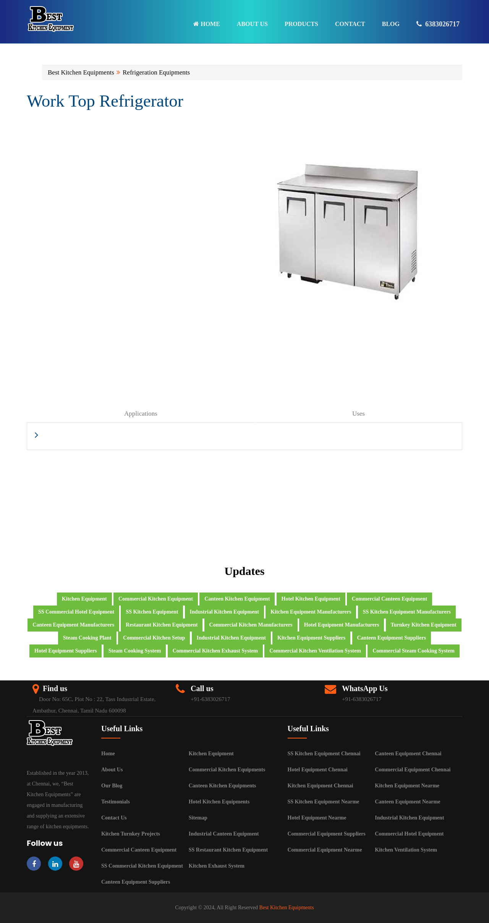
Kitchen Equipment (211, 753)
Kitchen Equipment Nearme (407, 786)
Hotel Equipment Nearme (317, 818)
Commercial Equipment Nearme (325, 850)
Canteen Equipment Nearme (407, 802)
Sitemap (198, 818)
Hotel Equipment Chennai (318, 769)
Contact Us (114, 818)
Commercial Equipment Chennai (412, 769)
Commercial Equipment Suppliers (327, 834)
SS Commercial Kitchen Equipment (142, 866)
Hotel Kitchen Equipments (219, 802)
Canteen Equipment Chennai (408, 753)
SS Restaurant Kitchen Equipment (228, 850)
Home (108, 753)
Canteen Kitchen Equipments (222, 786)
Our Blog (111, 786)
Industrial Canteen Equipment (224, 834)
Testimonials (115, 802)
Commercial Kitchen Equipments (227, 769)
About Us (112, 769)
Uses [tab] (358, 413)
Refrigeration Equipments (156, 72)
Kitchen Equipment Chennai (320, 786)
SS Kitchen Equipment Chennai (324, 753)
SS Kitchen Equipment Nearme (323, 802)
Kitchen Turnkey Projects (130, 834)
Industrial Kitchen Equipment (409, 818)
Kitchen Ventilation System (406, 850)
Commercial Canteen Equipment (138, 850)
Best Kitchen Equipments (81, 72)
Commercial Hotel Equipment (409, 834)
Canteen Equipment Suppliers (135, 882)
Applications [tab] (140, 413)
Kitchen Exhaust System (216, 866)
